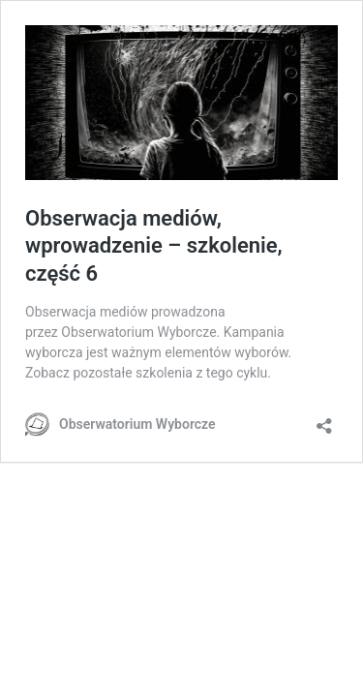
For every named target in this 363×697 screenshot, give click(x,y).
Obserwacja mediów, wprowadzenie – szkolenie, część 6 (154, 246)
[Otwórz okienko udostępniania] (324, 420)
